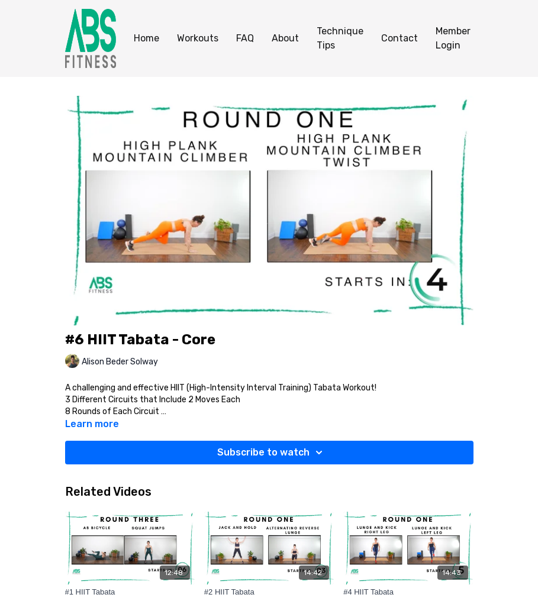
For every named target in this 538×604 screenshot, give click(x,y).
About (285, 38)
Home (146, 38)
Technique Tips (340, 38)
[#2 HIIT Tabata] (269, 592)
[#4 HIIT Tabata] (408, 592)
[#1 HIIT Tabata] (130, 592)
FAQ (245, 38)
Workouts (197, 38)
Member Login (453, 38)
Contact (399, 38)
